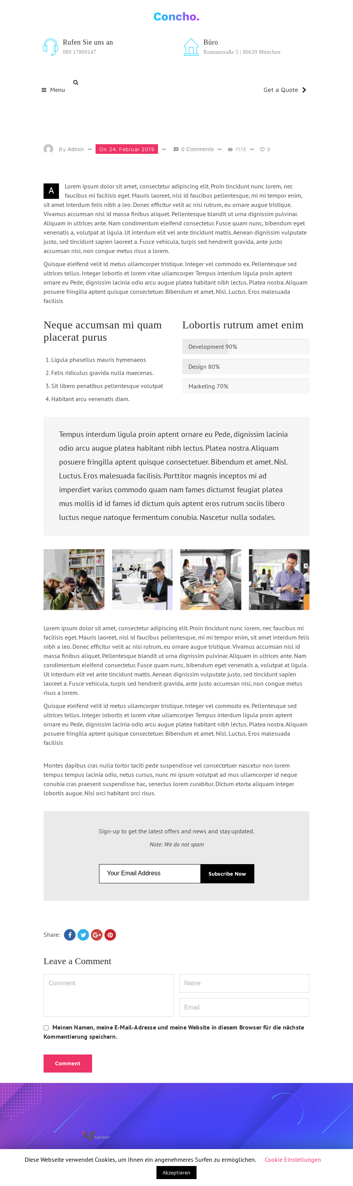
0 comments (198, 149)
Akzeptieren (176, 1172)
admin (76, 149)
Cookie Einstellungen (293, 1159)
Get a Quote (285, 89)
